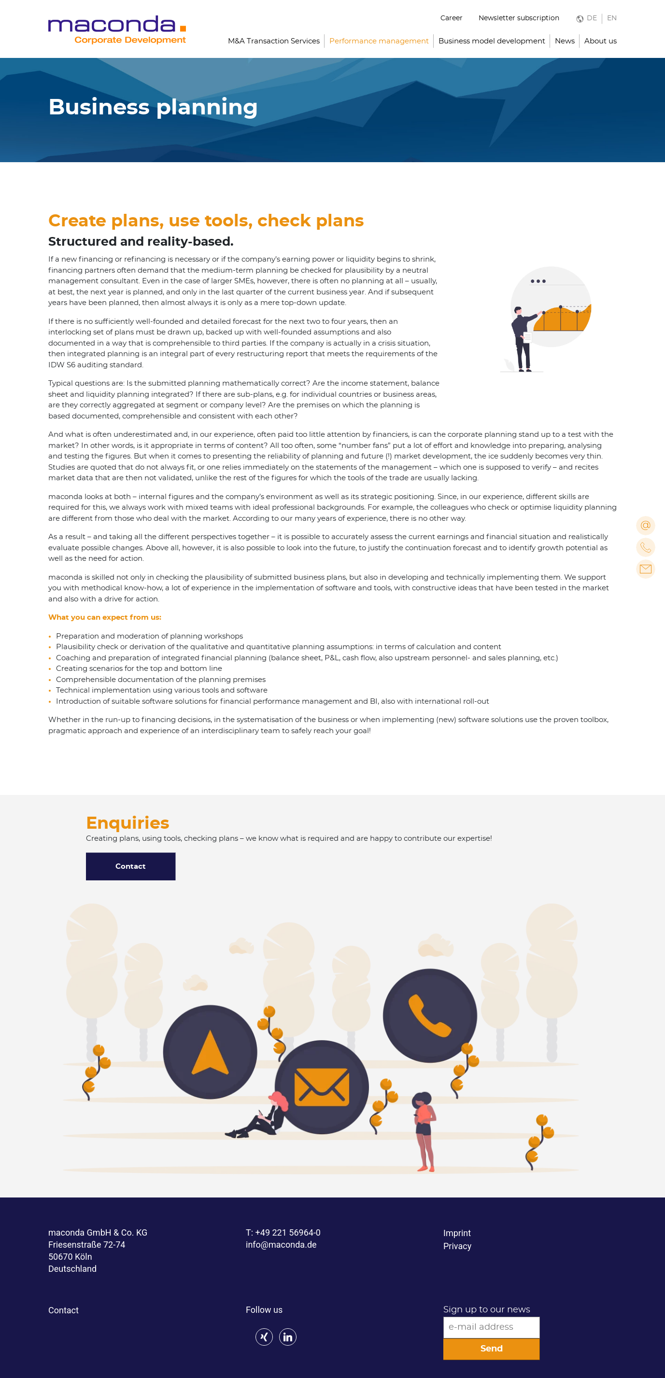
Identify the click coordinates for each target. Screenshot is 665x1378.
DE (592, 18)
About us (600, 41)
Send (492, 1349)
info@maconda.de (281, 1244)
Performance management (379, 41)
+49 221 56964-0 (288, 1232)
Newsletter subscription (519, 18)
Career (451, 18)
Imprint (457, 1233)
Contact (130, 866)
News (565, 41)
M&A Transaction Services (274, 41)
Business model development (492, 41)
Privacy (457, 1246)
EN (612, 18)
